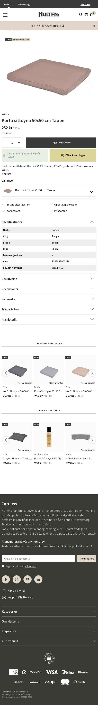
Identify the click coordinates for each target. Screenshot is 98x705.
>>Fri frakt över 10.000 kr (48, 26)
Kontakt (85, 4)
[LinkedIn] (38, 579)
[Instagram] (17, 579)
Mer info (6, 173)
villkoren (30, 566)
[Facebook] (6, 579)
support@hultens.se (82, 533)
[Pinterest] (27, 579)
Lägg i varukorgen (61, 142)
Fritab (5, 114)
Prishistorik (7, 132)
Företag (24, 4)
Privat (8, 4)
